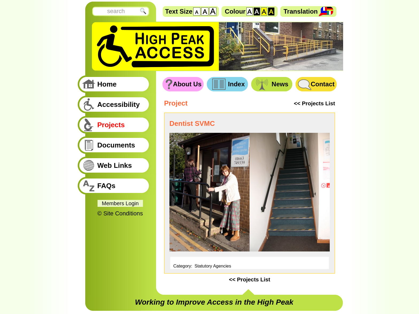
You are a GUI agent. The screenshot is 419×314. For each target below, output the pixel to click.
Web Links (114, 165)
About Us (187, 84)
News (279, 84)
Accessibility (118, 104)
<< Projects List (314, 103)
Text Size (178, 11)
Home (107, 84)
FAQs (106, 186)
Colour (235, 11)
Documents (116, 145)
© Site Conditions (120, 213)
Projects (111, 125)
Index (236, 84)
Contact (323, 84)
